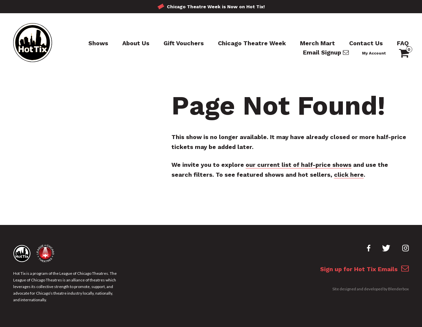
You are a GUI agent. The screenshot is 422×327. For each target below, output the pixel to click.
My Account (374, 53)
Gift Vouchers (184, 43)
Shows (98, 43)
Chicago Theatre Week (252, 43)
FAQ (403, 43)
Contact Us (366, 43)
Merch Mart (317, 43)
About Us (135, 43)
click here (349, 174)
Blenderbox (398, 288)
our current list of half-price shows (298, 164)
